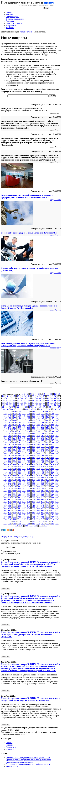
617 (23, 502)
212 (38, 427)
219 (14, 429)
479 (52, 475)
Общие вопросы (12, 17)
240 (57, 431)
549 (42, 488)
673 (5, 513)
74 (48, 403)
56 (40, 400)
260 (38, 436)
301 (5, 444)
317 (23, 447)
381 (42, 458)
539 (52, 486)
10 (47, 394)
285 (42, 440)
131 (52, 411)
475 (33, 475)
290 (9, 442)
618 (28, 502)
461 (23, 473)
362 (9, 455)
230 (9, 431)
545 (23, 488)
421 (5, 466)
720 (56, 519)
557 (23, 491)
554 (9, 491)
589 (5, 497)
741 (42, 524)
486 (28, 477)
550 (47, 488)
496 (19, 480)
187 (33, 422)
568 (19, 493)
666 (28, 510)
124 (19, 411)
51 (22, 400)
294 (28, 442)
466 (47, 473)
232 (19, 431)
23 (37, 396)
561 (42, 491)
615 (14, 502)
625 (5, 504)
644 (38, 506)
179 (52, 420)
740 (38, 524)
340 (19, 451)
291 (14, 442)
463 (33, 473)
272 (38, 438)
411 (14, 464)
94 (3, 407)
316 (19, 447)
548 (38, 488)
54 (33, 400)
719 (52, 519)
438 (28, 469)
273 (42, 438)
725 (23, 521)
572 (38, 493)
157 (5, 418)
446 (9, 471)
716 (38, 519)
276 (57, 438)
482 (9, 477)
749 (35, 526)
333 (42, 449)
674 (9, 513)
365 (23, 455)
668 (38, 510)
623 (52, 502)
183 (14, 422)
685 (5, 515)
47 (7, 400)
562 (47, 491)
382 (47, 458)
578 (9, 495)
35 (22, 398)
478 (47, 475)
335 (52, 449)
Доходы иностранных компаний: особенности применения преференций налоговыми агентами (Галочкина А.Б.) (27, 196)
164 (38, 418)
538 (47, 486)
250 (47, 433)
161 (23, 418)
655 (33, 508)
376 (19, 458)
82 (18, 405)
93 (59, 405)
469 (5, 475)
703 (33, 517)
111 (17, 409)
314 (9, 447)
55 (37, 400)
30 (3, 398)
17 (14, 396)
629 (23, 504)
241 (5, 433)
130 (47, 411)
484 (19, 477)
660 (57, 508)
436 (19, 469)
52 (25, 400)
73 (44, 403)
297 (42, 442)
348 (57, 451)
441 (42, 469)
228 (57, 429)
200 (38, 425)
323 (52, 447)
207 (14, 427)
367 (33, 455)
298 (47, 442)
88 (40, 405)
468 (57, 473)
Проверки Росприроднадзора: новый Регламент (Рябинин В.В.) (29, 233)
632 (38, 504)
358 (47, 453)
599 (52, 497)
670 (47, 510)
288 (57, 440)
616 (19, 502)
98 (18, 407)
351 (14, 453)
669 (42, 510)
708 (57, 517)
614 (9, 502)
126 (28, 411)
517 (5, 484)
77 (59, 403)
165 (42, 418)
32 (10, 398)
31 (7, 398)
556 (19, 491)
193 (5, 425)
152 (38, 416)
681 (42, 513)
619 (33, 502)
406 (47, 462)
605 (23, 499)
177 (42, 420)
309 (42, 444)
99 (21, 407)
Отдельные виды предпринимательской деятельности (28, 764)
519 (14, 484)
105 (49, 407)
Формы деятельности (15, 19)
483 (14, 477)
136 (19, 414)
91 (52, 405)
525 (42, 484)
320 (38, 447)
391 (33, 460)
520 (19, 484)
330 (28, 449)
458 (9, 473)
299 (52, 442)
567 (14, 493)
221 (23, 429)
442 (47, 469)
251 (52, 433)
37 (29, 398)
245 (23, 433)
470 (9, 475)
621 (42, 502)
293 (23, 442)
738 (28, 524)
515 (52, 482)
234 (28, 431)
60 (55, 400)
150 (28, 416)
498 (28, 480)
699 (14, 517)
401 (23, 462)
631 (33, 504)
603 (14, 499)
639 (14, 506)
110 (12, 409)
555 (14, 491)
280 (19, 440)
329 (23, 449)
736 (19, 524)
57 (44, 400)
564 (57, 491)
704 (38, 517)
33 (14, 398)
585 (42, 495)
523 (33, 484)
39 (37, 398)
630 (28, 504)
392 (38, 460)
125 (23, 411)
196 (19, 425)
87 (37, 405)
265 (5, 438)
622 (47, 502)
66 (18, 403)
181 (5, 422)
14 (3, 396)
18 (18, 396)
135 (14, 414)
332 (38, 449)
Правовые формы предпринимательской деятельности (28, 760)
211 (33, 427)
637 (5, 506)
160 (19, 418)
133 (5, 414)
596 (38, 497)
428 (38, 466)
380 (38, 458)
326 (9, 449)
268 (19, 438)
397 (5, 462)
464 (38, 473)
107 (58, 407)
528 (57, 484)
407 (52, 462)
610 (47, 499)
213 (42, 427)
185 (23, 422)
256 (19, 436)
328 (19, 449)
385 (5, 460)
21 (29, 396)
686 (9, 515)
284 (38, 440)
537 (42, 486)
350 (9, 453)
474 (28, 475)
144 (57, 414)
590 (9, 497)
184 (19, 422)
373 (5, 458)
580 (19, 495)
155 (52, 416)
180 (57, 420)
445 (5, 471)
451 (33, 471)
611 (52, 499)
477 (42, 475)
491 (52, 477)
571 (33, 493)
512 (38, 482)
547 (33, 488)
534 (28, 486)
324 (57, 447)
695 (52, 515)
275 (52, 438)
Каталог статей (26, 32)
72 (40, 403)
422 (9, 466)
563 (52, 491)
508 (19, 482)
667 (33, 510)
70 (33, 403)
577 (5, 495)
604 (19, 499)
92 (55, 405)
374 (9, 458)
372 (57, 455)
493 (5, 480)
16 (10, 396)
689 (23, 515)
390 (28, 460)
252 (57, 433)
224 (38, 429)
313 (5, 447)
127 (33, 411)
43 (52, 398)
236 (38, 431)
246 (28, 433)
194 (9, 425)
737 (23, 524)
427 (33, 466)
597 (42, 497)
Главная (9, 12)
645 (42, 506)
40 (40, 398)
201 (42, 425)
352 (19, 453)
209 (23, 427)
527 (52, 484)
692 (38, 515)
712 (19, 519)
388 (19, 460)
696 (57, 515)
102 (35, 407)
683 (52, 513)
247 (33, 433)
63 (7, 403)
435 (14, 469)
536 (38, 486)
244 (19, 433)
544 (19, 488)
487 (33, 477)
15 (7, 396)
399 (14, 462)
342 (28, 451)
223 (33, 429)
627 (14, 504)
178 (47, 420)
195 (14, 425)
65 (14, 403)
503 (52, 480)
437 (23, 469)
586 (47, 495)
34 (18, 398)
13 (59, 394)
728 (38, 521)
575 (52, 493)
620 (38, 502)
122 (9, 411)
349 (5, 453)
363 (14, 455)
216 (56, 427)
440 (38, 469)
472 (19, 475)
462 (28, 473)
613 (5, 502)
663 (14, 510)
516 (56, 482)
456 (57, 471)
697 (5, 517)
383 (52, 458)
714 (28, 519)
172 (19, 420)
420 (56, 464)
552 (57, 488)
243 (14, 433)
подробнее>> (55, 200)
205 (5, 427)
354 (28, 453)
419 (52, 464)
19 (22, 396)
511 (33, 482)
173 (23, 420)
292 (19, 442)
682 (47, 513)
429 (42, 466)
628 (19, 504)
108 (3, 409)
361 (5, 455)
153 (42, 416)
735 (14, 524)
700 (19, 517)
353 (23, 453)
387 (14, 460)
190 (47, 422)
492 (57, 477)
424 (19, 466)
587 (52, 495)
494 (9, 480)
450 (28, 471)
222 (28, 429)
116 (40, 409)
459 (14, 473)
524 (38, 484)
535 (33, 486)
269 (23, 438)
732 (57, 521)
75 (52, 403)
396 (57, 460)
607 (33, 499)
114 (31, 409)
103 (39, 407)
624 (57, 502)
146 (9, 416)
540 (57, 486)
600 (57, 497)
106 (54, 407)
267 (14, 438)
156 (57, 416)
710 (9, 519)
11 (51, 394)
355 (33, 453)
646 (47, 506)
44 (55, 398)
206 (9, 427)
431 (52, 466)
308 (38, 444)
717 (42, 519)
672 (57, 510)
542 (9, 488)
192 (57, 422)
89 (44, 405)
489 (42, 477)
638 (9, 506)
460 (19, 473)
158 (9, 418)
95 (6, 407)
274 (47, 438)
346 (47, 451)
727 (33, 521)
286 (47, 440)
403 (33, 462)
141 (42, 414)
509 (23, 482)
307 (33, 444)
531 (14, 486)
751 (45, 526)
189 (42, 422)
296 (38, 442)
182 (9, 422)
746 (21, 526)
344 (38, 451)
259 (33, 436)
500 (38, 480)
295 (33, 442)
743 (52, 524)
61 (59, 400)
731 (52, 521)
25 (44, 396)
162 (28, 418)
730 (47, 521)
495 (14, 480)
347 (52, 451)
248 (38, 433)
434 (9, 469)
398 (9, 462)
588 (57, 495)
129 (42, 411)
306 (28, 444)
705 (42, 517)
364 (19, 455)
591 (14, 497)
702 (28, 517)
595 (33, 497)
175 (33, 420)
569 (23, 493)
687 (14, 515)
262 (47, 436)
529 (5, 486)
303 (14, 444)
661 (5, 510)
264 (57, 436)
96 (10, 407)
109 (7, 409)
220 (19, 429)
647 (52, 506)
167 (52, 418)
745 (16, 526)
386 (9, 460)
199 (33, 425)
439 (33, 469)
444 (57, 469)
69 (29, 403)
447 (14, 471)
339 (14, 451)
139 (33, 414)
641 (23, 506)
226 (47, 429)
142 (47, 414)
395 (52, 460)
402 (28, 462)
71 (37, 403)
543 (14, 488)
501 (42, 480)
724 (19, 521)
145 (5, 416)
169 (5, 420)
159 (14, 418)
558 (28, 491)
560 (38, 491)
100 (25, 407)
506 (9, 482)
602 (9, 499)
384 (57, 458)
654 (28, 508)
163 (33, 418)
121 (5, 411)
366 (28, 455)
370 (47, 455)
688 (19, 515)
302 (9, 444)
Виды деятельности (14, 23)
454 (47, 471)
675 (14, 513)
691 (33, 515)
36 (25, 398)
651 (14, 508)
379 (33, 458)
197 (23, 425)
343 (33, 451)
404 (38, 462)
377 (23, 458)
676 (19, 513)
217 (5, 429)
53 (29, 400)
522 (28, 484)
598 (47, 497)
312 (56, 444)
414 (28, 464)
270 (28, 438)
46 (3, 400)
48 (10, 400)
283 (33, 440)
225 (42, 429)
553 (5, 491)
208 (19, 427)
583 (33, 495)
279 (14, 440)
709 (5, 519)
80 (10, 405)
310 (47, 444)
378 (28, 458)
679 (33, 513)
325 (5, 449)
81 (14, 405)
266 (9, 438)
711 (14, 519)
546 (28, 488)
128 (38, 411)
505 (5, 482)
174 (28, 420)
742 (47, 524)
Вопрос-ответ (11, 25)
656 (38, 508)
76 (55, 403)
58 (48, 400)
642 (28, 506)
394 (47, 460)
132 (57, 411)
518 (9, 484)
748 (31, 526)
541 (5, 488)
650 (9, 508)
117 (44, 409)
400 (19, 462)
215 (52, 427)
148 (19, 416)
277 (5, 440)
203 (52, 425)
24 (40, 396)
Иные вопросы (12, 766)
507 (14, 482)
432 (57, 466)
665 (23, 510)
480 (57, 475)
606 (28, 499)
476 (38, 475)
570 (28, 493)
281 (23, 440)
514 (47, 482)
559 (33, 491)
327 (14, 449)
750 (40, 526)
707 (52, 517)
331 (33, 449)
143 (52, 414)
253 (5, 436)
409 (5, 464)
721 (5, 521)
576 (57, 493)
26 (48, 396)
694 (47, 515)
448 (19, 471)
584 (38, 495)
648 (57, 506)
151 (33, 416)
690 (28, 515)
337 (5, 451)
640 (19, 506)
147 (14, 416)
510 (28, 482)
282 (28, 440)
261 (42, 436)
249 (42, 433)
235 (33, 431)
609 (42, 499)
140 (38, 414)
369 (42, 455)
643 (33, 506)
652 (19, 508)
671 (52, 510)
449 (23, 471)
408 (57, 462)
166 (47, 418)
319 (33, 447)
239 (52, 431)
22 (33, 396)
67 (22, 403)
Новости (9, 14)
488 (38, 477)
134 (9, 414)
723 (14, 521)
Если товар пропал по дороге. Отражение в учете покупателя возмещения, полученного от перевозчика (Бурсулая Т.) (28, 344)
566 (9, 493)
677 (23, 513)
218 (9, 429)
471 (14, 475)
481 (5, 477)
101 (30, 407)
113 (26, 409)
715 (33, 519)
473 (23, 475)
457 (5, 473)
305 (23, 444)
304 (19, 444)
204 (57, 425)
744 (57, 524)
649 (5, 508)
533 (23, 486)
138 (28, 414)
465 (42, 473)
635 (52, 504)
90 (48, 405)
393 (42, 460)
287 (52, 440)
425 (23, 466)
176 (38, 420)
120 (58, 409)
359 (52, 453)
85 (29, 405)
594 (28, 497)
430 (47, 466)
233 (23, 431)
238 (47, 431)
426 (28, 466)
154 (47, 416)
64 (10, 403)
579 (14, 495)
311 (52, 444)
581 (23, 495)
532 (19, 486)
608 (38, 499)
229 (5, 431)
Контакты (10, 28)
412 (19, 464)
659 (52, 508)
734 (9, 524)
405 (42, 462)
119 (54, 409)
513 (42, 482)
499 (33, 480)
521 (23, 484)
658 (47, 508)
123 (14, 411)
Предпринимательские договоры (19, 762)
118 (49, 409)
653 (23, 508)
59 (52, 400)
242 (9, 433)
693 (42, 515)
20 (25, 396)
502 (47, 480)
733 (5, 524)
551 (52, 488)
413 (23, 464)
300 (57, 442)
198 (28, 425)
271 (33, 438)
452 (38, 471)
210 (28, 427)
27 (52, 396)
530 (9, 486)
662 (9, 510)
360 (57, 453)
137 (23, 414)
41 (44, 398)
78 (3, 405)
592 (19, 497)
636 (57, 504)
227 (52, 429)
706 (47, 517)
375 (14, 458)
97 (14, 407)
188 (38, 422)
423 (14, 466)
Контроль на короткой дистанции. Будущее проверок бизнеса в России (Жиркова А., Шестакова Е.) (29, 307)
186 (28, 422)
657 (42, 508)
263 (52, 436)
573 (42, 493)
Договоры (10, 21)
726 (28, 521)
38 (33, 398)
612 (56, 499)
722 (9, 521)
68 (25, 403)
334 (47, 449)
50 (18, 400)
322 (47, 447)
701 (23, 517)
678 (28, 513)
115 (35, 409)
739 (33, 524)
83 (22, 405)
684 (57, 513)
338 (9, 451)
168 (57, 418)
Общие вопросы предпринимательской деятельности (28, 758)
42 (48, 398)
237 (42, 431)
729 (42, 521)
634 (47, 504)
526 (47, 484)
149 (23, 416)
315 (14, 447)
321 (42, 447)
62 (3, 403)
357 (42, 453)
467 (52, 473)
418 (47, 464)
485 (23, 477)
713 (23, 519)
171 (14, 420)
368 (38, 455)
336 (57, 449)
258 (28, 436)
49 (14, 400)
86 (33, 405)
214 (47, 427)
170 (9, 420)
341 (23, 451)
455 (52, 471)
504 (57, 480)
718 (47, 519)
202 (47, 425)
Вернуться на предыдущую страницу (17, 536)
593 (23, 497)
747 (26, 526)
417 (42, 464)
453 (42, 471)
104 (44, 407)
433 (5, 469)
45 (59, 398)
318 (28, 447)
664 (19, 510)
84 (25, 405)
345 (42, 451)
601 (5, 499)
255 (14, 436)
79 (7, 405)
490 (47, 477)
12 (55, 394)
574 (47, 493)
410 (9, 464)
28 (55, 396)
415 (33, 464)
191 (52, 422)
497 (23, 480)
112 (21, 409)
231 (14, 431)
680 (38, 513)
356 (38, 453)
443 (52, 469)
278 (9, 440)
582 (28, 495)
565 (5, 493)
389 (23, 460)
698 (9, 517)
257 (23, 436)
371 (52, 455)
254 (9, 436)
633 (42, 504)
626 (9, 504)
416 (38, 464)
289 (5, 442)
